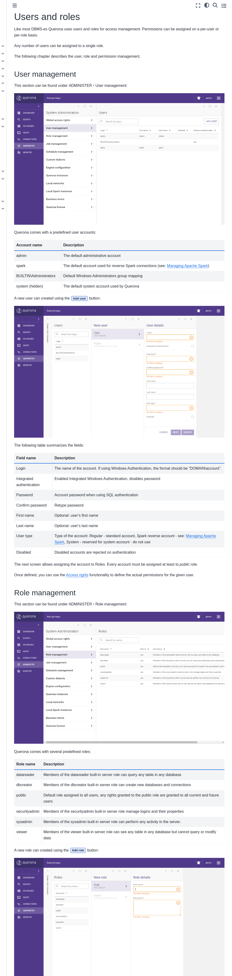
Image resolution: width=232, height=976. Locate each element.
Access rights (20, 156)
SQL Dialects (19, 186)
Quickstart (13, 38)
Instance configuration (26, 98)
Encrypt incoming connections (23, 108)
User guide (14, 61)
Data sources (16, 53)
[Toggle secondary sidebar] (224, 5)
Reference (14, 201)
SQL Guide (14, 68)
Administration (18, 83)
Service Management (26, 119)
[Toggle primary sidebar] (66, 5)
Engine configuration (25, 91)
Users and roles (22, 164)
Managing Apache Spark (28, 126)
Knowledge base (18, 208)
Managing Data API (24, 134)
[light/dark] (206, 5)
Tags (13, 149)
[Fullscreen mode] (198, 5)
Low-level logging (23, 194)
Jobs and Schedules (25, 141)
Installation (14, 76)
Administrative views (25, 171)
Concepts (13, 46)
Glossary (13, 216)
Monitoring (18, 178)
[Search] (215, 5)
